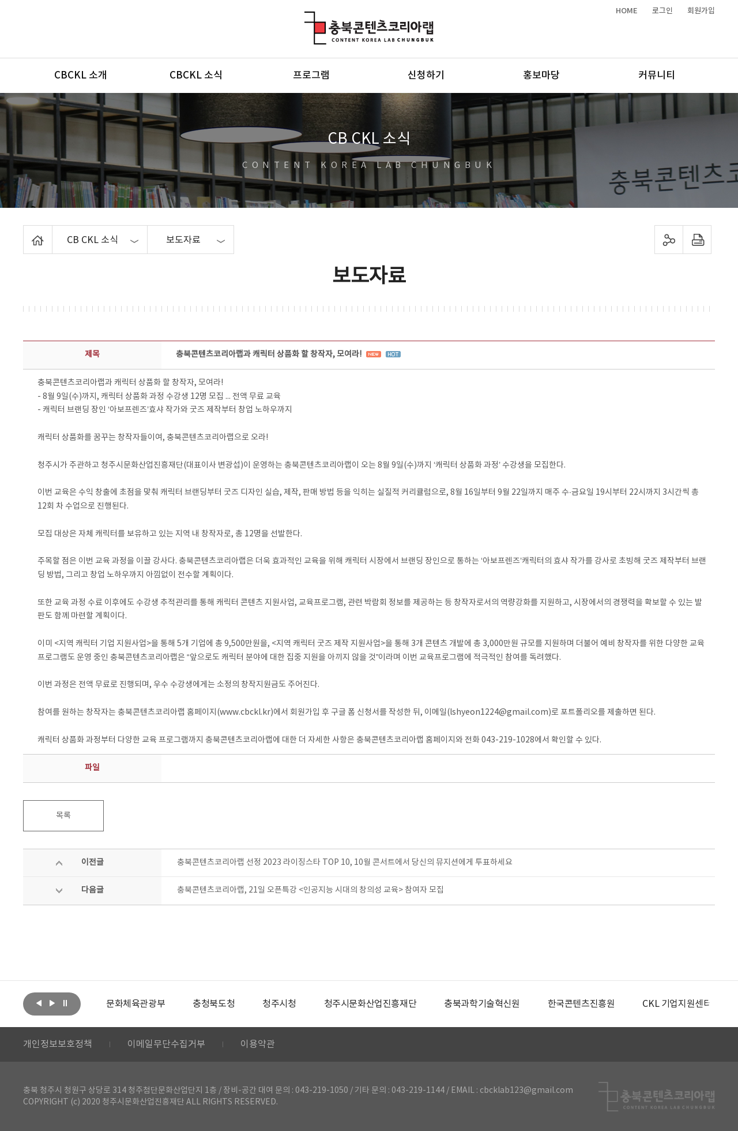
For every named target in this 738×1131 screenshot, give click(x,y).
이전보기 (38, 1003)
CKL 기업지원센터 (676, 1004)
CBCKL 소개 (80, 75)
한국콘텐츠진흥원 (581, 1004)
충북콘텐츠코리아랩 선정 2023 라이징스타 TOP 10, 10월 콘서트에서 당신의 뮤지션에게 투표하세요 (345, 862)
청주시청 (279, 1004)
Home (26, 232)
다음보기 (52, 1003)
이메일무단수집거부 (166, 1044)
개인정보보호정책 (57, 1044)
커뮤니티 (656, 75)
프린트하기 (697, 239)
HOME (627, 11)
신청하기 (426, 75)
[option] (135, 1004)
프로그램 (311, 75)
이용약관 (257, 1044)
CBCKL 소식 (196, 75)
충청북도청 (214, 1004)
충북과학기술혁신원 (481, 1004)
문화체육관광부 (135, 1004)
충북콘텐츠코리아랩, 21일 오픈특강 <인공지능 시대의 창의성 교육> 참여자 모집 (310, 890)
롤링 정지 (65, 1003)
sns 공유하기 (669, 239)
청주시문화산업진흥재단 (370, 1004)
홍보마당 (541, 75)
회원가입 (701, 11)
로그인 (662, 11)
